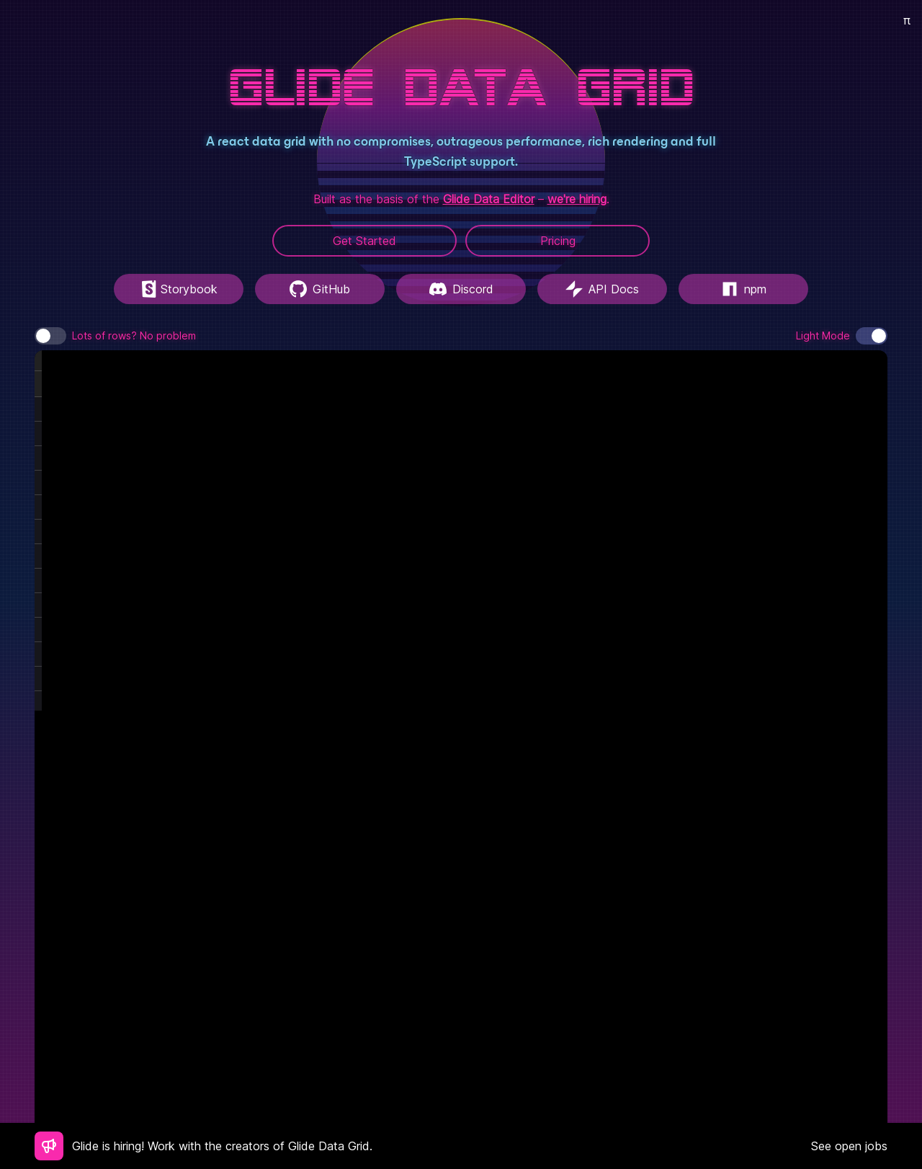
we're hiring (577, 199)
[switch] (50, 336)
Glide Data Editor (488, 199)
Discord (461, 289)
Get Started (364, 241)
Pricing (558, 241)
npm (743, 289)
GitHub (320, 289)
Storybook (179, 289)
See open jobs (849, 1146)
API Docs (602, 289)
